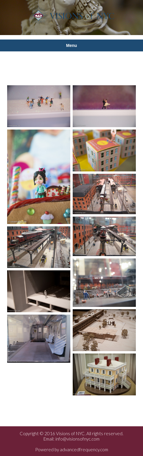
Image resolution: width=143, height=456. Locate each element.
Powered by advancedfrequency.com (71, 449)
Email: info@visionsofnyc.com (71, 438)
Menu (71, 45)
